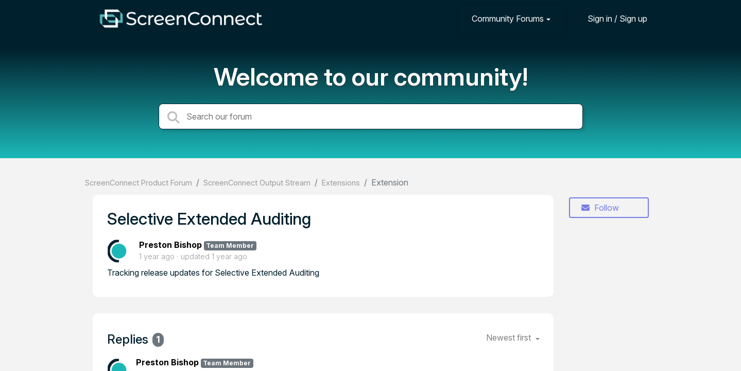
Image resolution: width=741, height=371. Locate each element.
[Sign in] (609, 18)
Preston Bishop (170, 245)
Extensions (341, 182)
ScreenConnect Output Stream (257, 182)
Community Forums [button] (508, 18)
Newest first (509, 337)
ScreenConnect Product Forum (138, 182)
